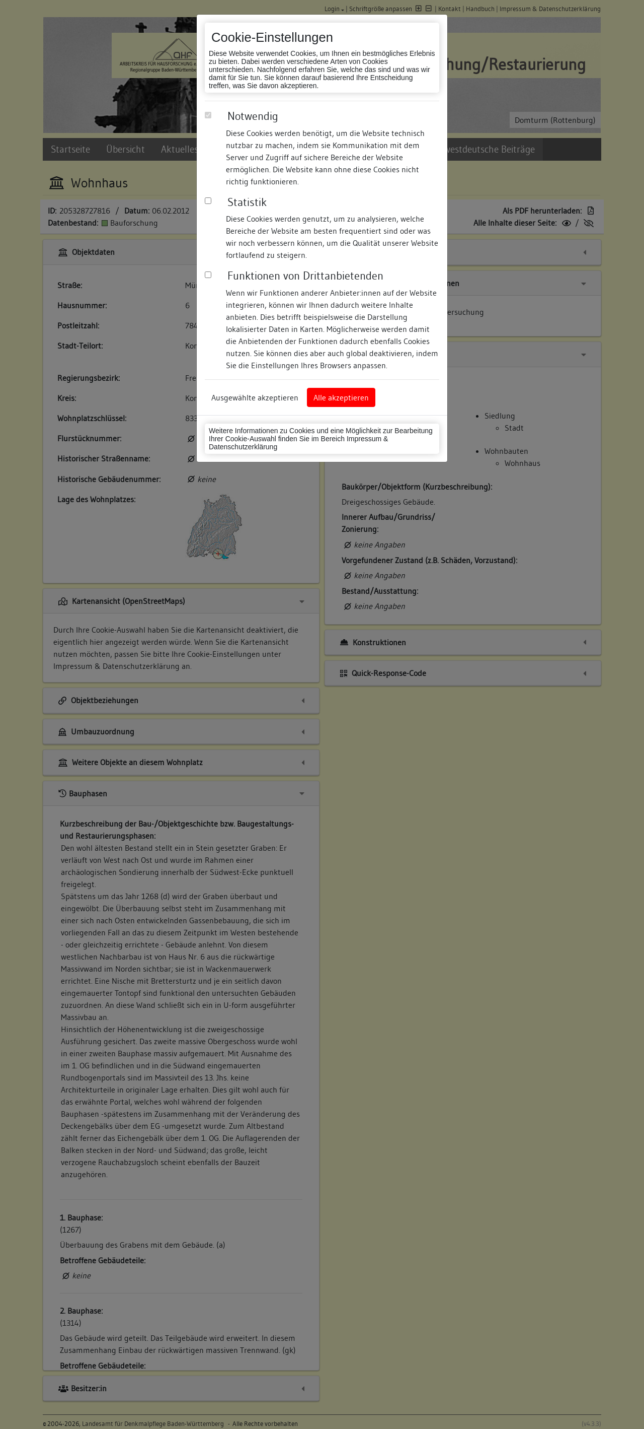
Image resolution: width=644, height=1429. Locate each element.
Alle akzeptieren (341, 397)
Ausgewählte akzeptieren (254, 397)
